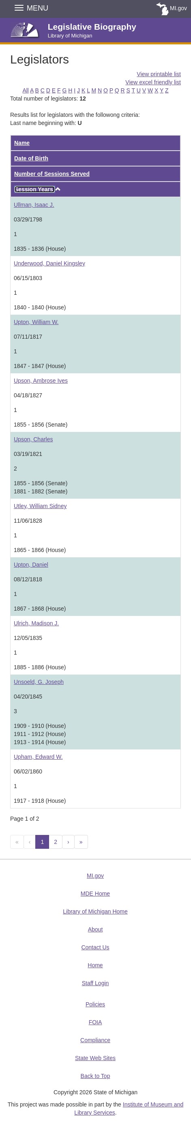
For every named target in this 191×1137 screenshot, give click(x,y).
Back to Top (95, 1076)
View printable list (159, 74)
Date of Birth (31, 158)
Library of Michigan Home (95, 911)
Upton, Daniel (31, 564)
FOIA (95, 1022)
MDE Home (95, 893)
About (95, 929)
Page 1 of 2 (24, 818)
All (25, 90)
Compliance (95, 1040)
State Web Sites (95, 1058)
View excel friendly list (153, 82)
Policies (95, 1004)
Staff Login (95, 983)
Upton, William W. (36, 322)
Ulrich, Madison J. (36, 623)
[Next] (68, 842)
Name (22, 143)
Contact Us (95, 947)
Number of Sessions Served (52, 174)
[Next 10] (81, 842)
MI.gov (178, 8)
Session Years (35, 189)
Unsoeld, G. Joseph (39, 682)
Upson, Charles (33, 439)
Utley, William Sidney (40, 506)
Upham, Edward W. (38, 757)
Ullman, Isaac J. (34, 205)
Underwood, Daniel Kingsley (49, 263)
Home (95, 965)
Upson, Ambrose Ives (41, 380)
